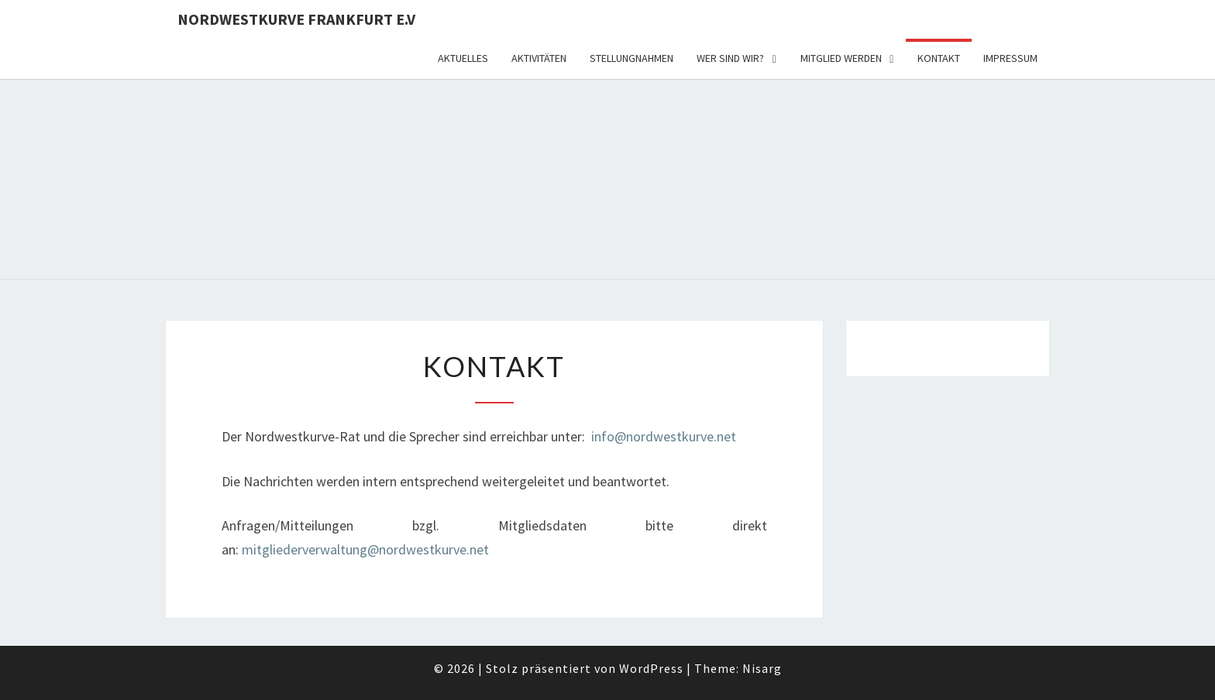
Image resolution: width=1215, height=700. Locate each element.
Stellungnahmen (631, 58)
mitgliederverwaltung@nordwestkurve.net (365, 549)
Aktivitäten (538, 58)
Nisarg (762, 668)
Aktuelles (463, 58)
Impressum (1010, 58)
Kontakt (938, 58)
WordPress (651, 668)
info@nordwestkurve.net (663, 436)
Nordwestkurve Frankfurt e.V (296, 19)
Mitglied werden (841, 58)
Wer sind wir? (730, 58)
